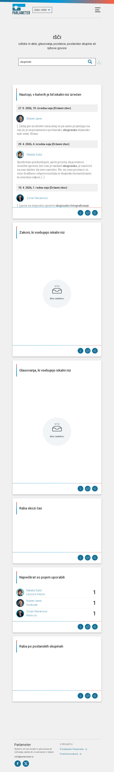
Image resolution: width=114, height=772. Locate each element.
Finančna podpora (69, 754)
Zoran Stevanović (37, 198)
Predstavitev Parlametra (72, 749)
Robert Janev (34, 118)
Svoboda (31, 604)
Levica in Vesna (35, 594)
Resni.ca (31, 615)
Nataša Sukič (34, 154)
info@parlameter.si (24, 757)
